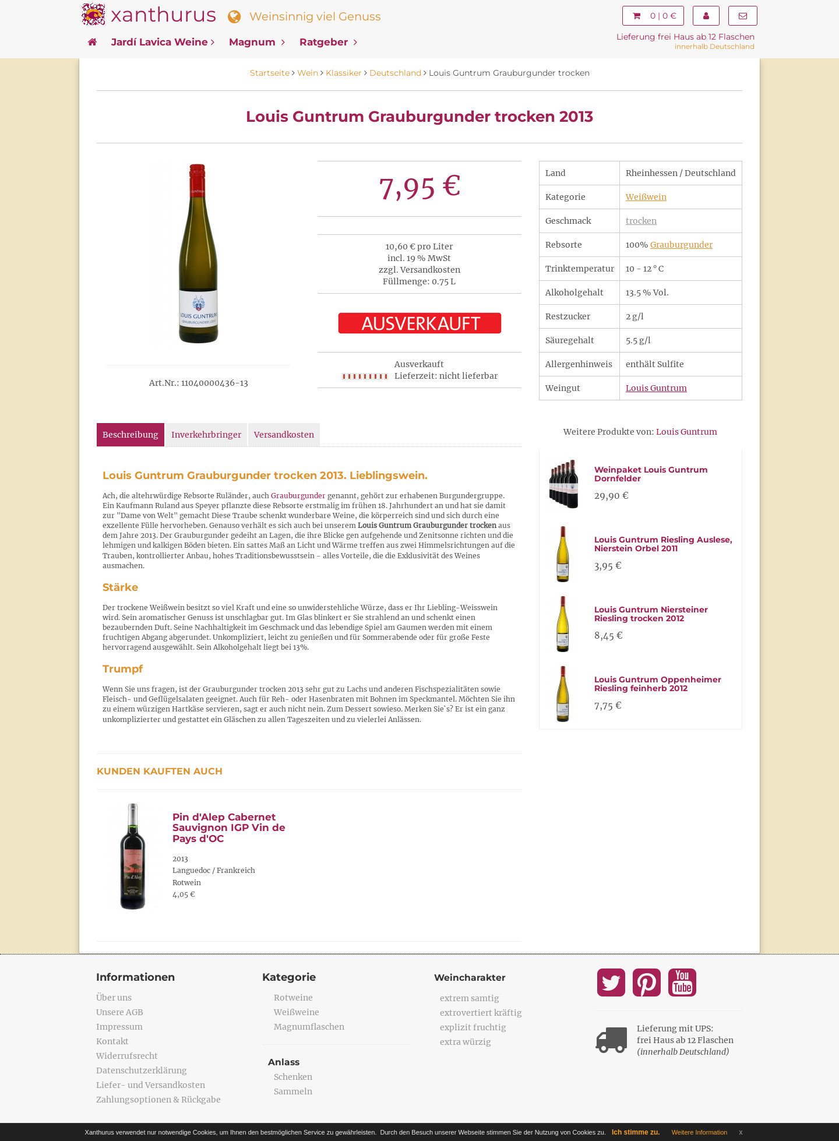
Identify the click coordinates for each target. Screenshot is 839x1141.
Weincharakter (470, 977)
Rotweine (293, 997)
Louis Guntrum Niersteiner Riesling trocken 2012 (651, 614)
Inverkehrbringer (206, 434)
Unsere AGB (119, 1012)
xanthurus (163, 14)
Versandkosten (284, 434)
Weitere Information (700, 1132)
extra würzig (465, 1042)
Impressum (119, 1027)
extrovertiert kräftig (481, 1013)
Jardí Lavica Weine (162, 42)
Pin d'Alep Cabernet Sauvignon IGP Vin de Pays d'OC (228, 827)
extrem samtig (469, 998)
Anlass (284, 1062)
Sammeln (293, 1091)
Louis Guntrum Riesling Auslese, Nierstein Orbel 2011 (663, 544)
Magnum (257, 42)
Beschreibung (130, 434)
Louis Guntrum (656, 388)
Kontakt (112, 1041)
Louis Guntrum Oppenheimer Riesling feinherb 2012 (657, 683)
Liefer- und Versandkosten (150, 1085)
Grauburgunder (681, 245)
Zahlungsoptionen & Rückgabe (158, 1099)
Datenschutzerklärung (141, 1070)
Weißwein (646, 197)
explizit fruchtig (473, 1027)
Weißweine (296, 1012)
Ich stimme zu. (636, 1132)
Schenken (293, 1077)
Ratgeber (328, 42)
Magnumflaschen (309, 1027)
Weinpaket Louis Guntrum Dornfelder (651, 474)
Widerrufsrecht (127, 1056)
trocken (641, 221)
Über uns (114, 997)
